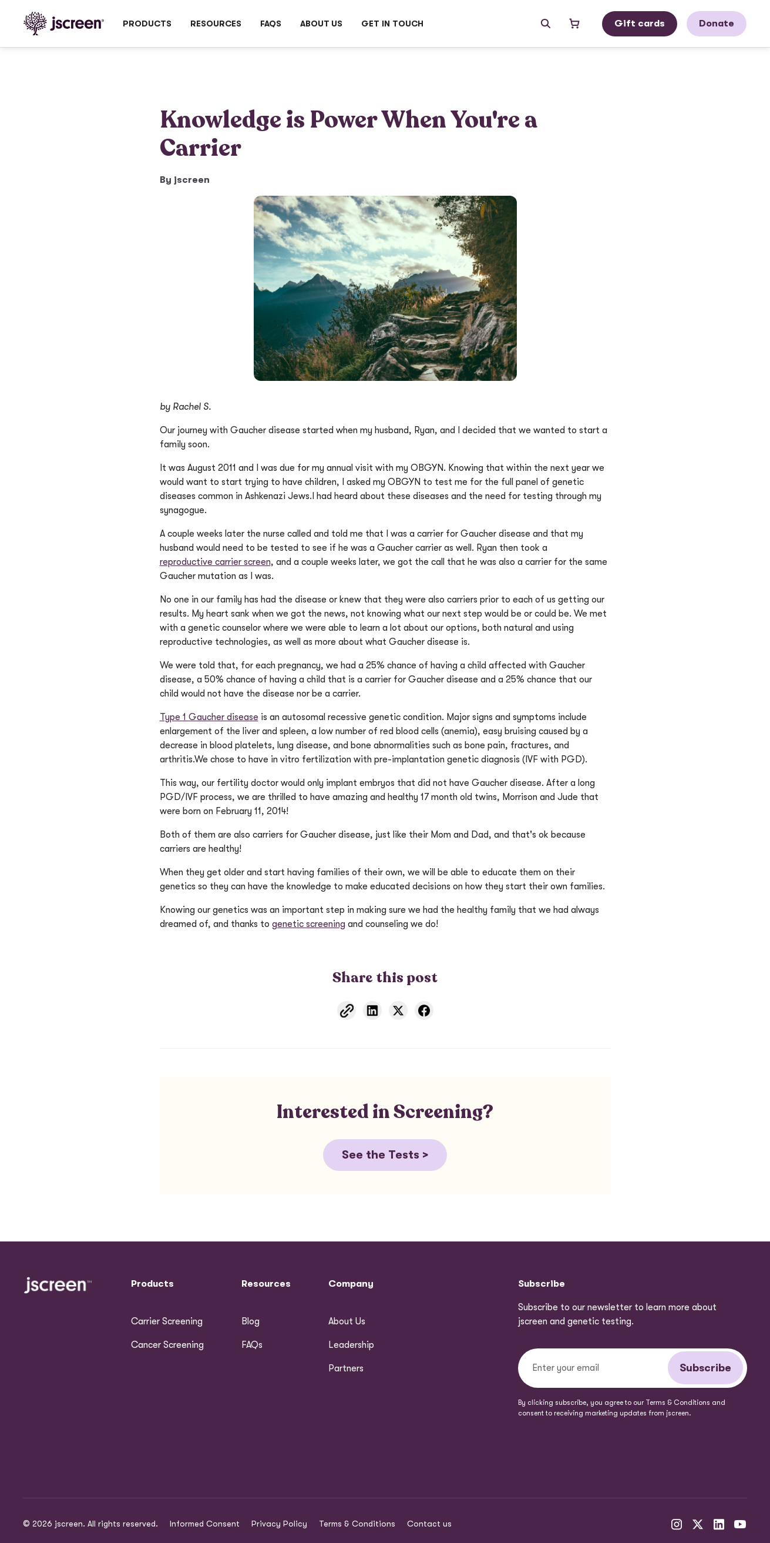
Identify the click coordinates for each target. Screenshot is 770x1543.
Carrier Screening (167, 1321)
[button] (147, 23)
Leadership (351, 1345)
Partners (346, 1368)
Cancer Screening (167, 1345)
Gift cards (639, 23)
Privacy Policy (279, 1523)
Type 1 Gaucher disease (209, 717)
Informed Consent (205, 1523)
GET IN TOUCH (392, 23)
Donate (716, 23)
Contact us (429, 1523)
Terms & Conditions (357, 1523)
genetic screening (308, 924)
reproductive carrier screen (215, 562)
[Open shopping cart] (574, 23)
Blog (250, 1321)
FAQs (270, 23)
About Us (346, 1321)
